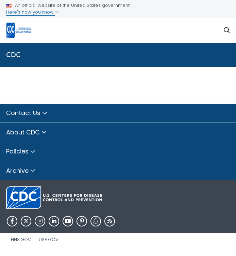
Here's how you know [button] (32, 12)
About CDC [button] (26, 133)
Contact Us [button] (27, 113)
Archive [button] (21, 171)
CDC (13, 54)
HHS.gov (21, 239)
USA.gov (48, 239)
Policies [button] (21, 152)
